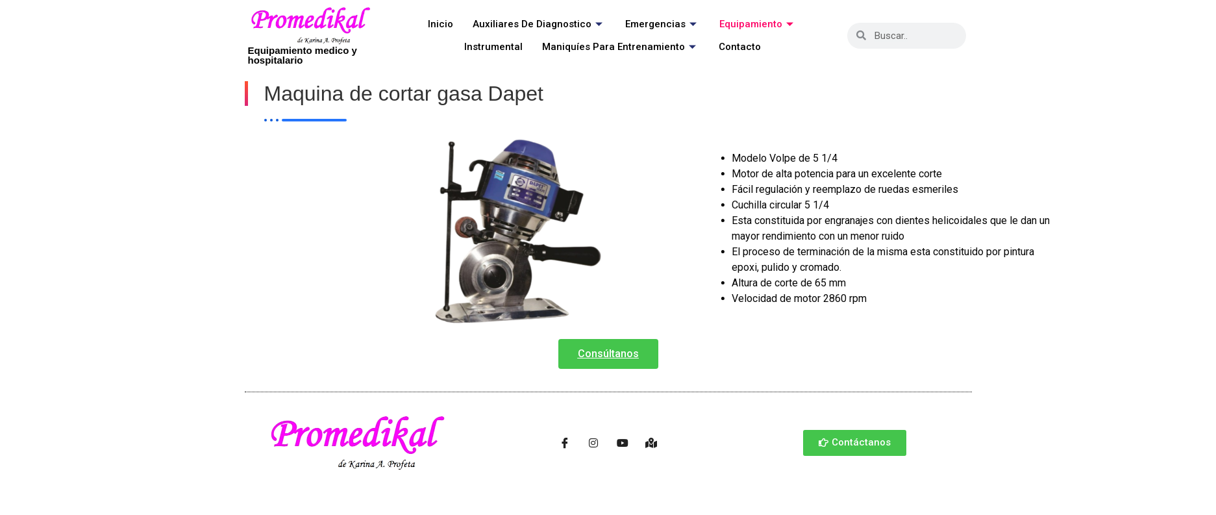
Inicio (440, 24)
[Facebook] (565, 443)
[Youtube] (622, 443)
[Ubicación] (651, 443)
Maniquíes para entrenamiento (620, 47)
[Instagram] (593, 443)
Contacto (740, 47)
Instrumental (493, 47)
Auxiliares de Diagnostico (539, 24)
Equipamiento (758, 24)
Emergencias (662, 24)
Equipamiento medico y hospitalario (302, 55)
